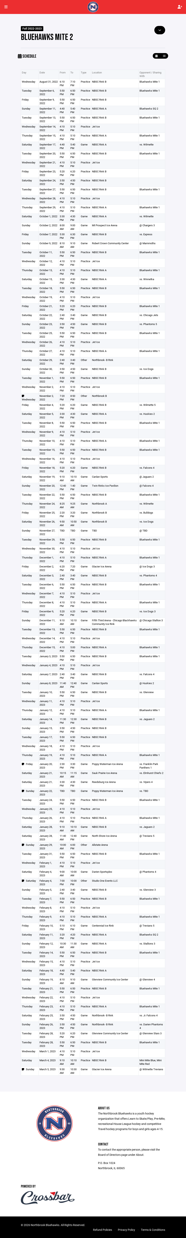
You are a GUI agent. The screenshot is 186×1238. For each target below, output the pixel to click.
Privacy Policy (126, 1230)
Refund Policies (102, 1230)
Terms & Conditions (153, 1230)
